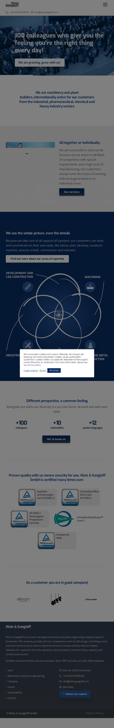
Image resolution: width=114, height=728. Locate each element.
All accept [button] (54, 370)
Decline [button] (43, 370)
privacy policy (33, 364)
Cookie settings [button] (31, 370)
